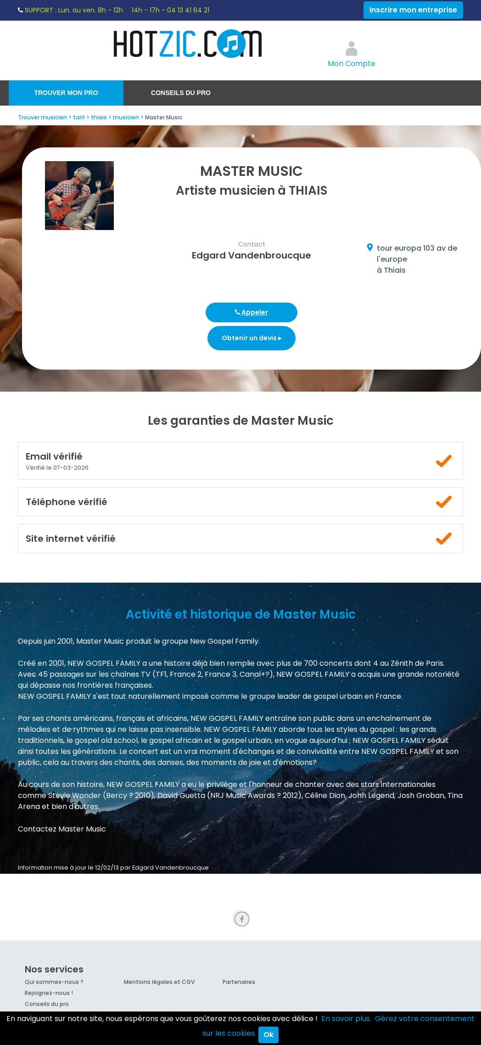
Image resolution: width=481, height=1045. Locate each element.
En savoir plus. (346, 1018)
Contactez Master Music (62, 829)
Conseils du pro (181, 92)
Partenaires (239, 982)
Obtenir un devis (251, 338)
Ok (268, 1034)
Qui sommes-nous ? (54, 982)
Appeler (251, 312)
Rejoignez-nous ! (49, 993)
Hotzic (188, 43)
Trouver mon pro (66, 92)
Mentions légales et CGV (159, 982)
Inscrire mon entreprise (413, 10)
